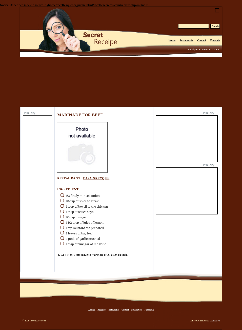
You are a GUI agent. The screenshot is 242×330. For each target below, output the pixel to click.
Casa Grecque (96, 178)
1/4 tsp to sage (73, 217)
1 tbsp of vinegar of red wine (83, 244)
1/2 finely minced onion (80, 195)
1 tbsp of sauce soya (77, 212)
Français (215, 40)
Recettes (101, 310)
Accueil (92, 310)
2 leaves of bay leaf (76, 233)
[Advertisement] (121, 81)
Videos (215, 49)
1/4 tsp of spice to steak (80, 201)
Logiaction (215, 320)
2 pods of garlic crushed (80, 238)
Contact (201, 40)
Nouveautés (136, 310)
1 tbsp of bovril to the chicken (84, 206)
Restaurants (186, 40)
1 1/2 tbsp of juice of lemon (82, 222)
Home (172, 40)
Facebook (149, 310)
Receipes (193, 49)
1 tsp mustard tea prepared (82, 228)
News (205, 49)
